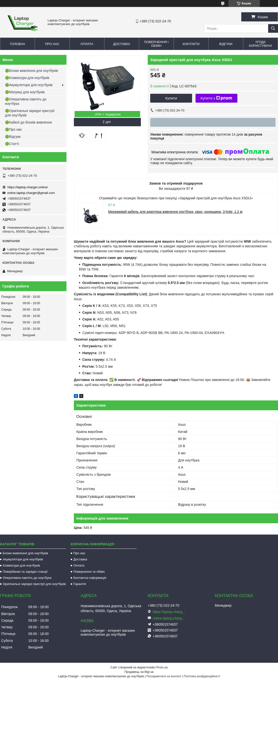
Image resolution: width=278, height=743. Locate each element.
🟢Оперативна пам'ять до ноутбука (25, 101)
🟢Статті (12, 144)
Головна (17, 44)
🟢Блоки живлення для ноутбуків (31, 71)
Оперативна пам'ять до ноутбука (27, 578)
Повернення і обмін (156, 43)
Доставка (121, 44)
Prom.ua (161, 667)
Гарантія (79, 584)
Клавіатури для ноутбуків (21, 565)
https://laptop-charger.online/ (27, 187)
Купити (171, 98)
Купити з (216, 98)
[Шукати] (273, 28)
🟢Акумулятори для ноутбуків (28, 85)
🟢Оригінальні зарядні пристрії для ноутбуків (29, 113)
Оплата (87, 44)
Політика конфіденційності (202, 676)
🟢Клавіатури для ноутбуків (27, 78)
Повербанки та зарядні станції (25, 571)
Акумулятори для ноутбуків (23, 559)
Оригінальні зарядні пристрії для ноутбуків (34, 584)
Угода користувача (260, 43)
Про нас (52, 44)
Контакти (191, 44)
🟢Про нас (13, 129)
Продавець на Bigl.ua (138, 672)
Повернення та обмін (89, 571)
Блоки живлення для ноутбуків (25, 553)
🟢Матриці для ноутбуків (25, 92)
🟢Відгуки (13, 137)
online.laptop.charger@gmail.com (31, 193)
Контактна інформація (89, 578)
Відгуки (225, 44)
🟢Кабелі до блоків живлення (28, 122)
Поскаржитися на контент (163, 676)
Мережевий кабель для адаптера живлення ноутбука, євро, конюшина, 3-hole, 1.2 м (175, 212)
